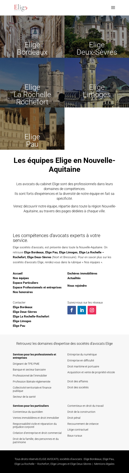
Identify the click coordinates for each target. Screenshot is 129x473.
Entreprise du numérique (82, 354)
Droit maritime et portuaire (83, 366)
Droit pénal (73, 417)
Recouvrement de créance (82, 423)
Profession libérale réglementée (31, 381)
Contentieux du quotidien (28, 411)
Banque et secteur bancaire (29, 369)
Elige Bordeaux (34, 252)
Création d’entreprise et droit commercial (37, 432)
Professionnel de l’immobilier (30, 375)
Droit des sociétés (78, 387)
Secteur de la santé (24, 396)
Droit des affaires (77, 381)
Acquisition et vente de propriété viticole (91, 372)
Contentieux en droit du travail (85, 405)
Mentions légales (104, 463)
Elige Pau (51, 252)
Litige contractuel (77, 429)
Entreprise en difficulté (80, 360)
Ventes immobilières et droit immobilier (36, 417)
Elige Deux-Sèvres (39, 257)
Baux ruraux (74, 435)
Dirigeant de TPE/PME (26, 363)
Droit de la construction (81, 411)
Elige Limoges (68, 252)
